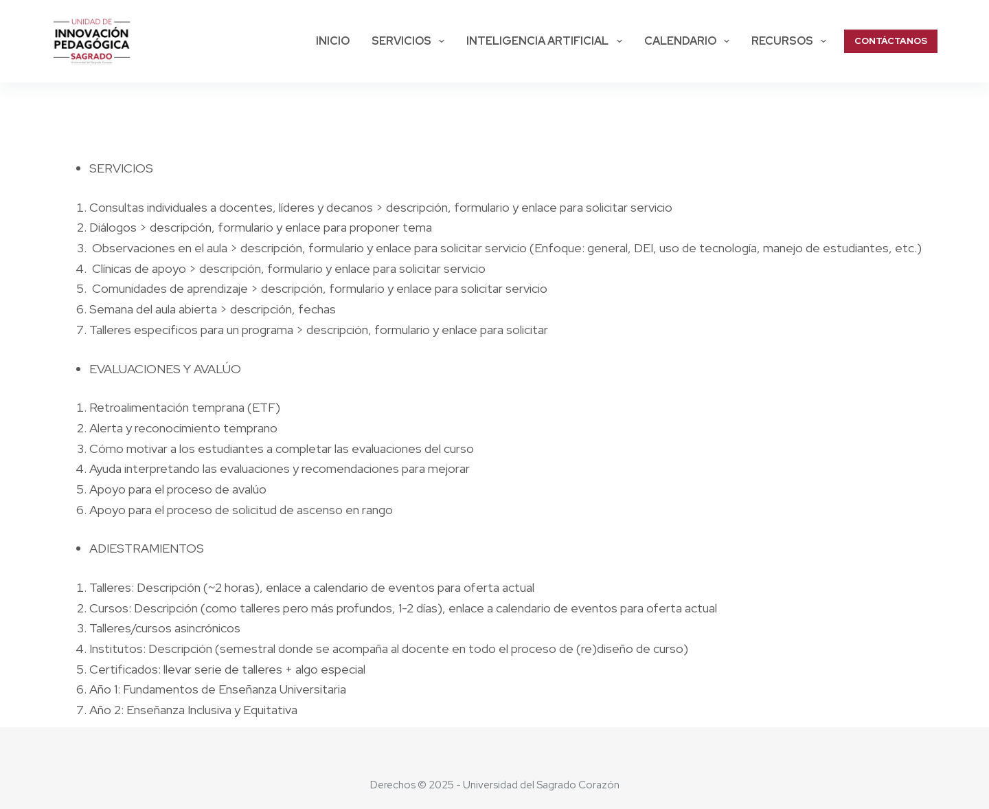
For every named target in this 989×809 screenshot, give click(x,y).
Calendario (689, 41)
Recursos (791, 41)
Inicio (333, 41)
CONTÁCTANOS (890, 41)
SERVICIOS (411, 41)
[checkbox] (510, 168)
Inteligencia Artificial (546, 41)
